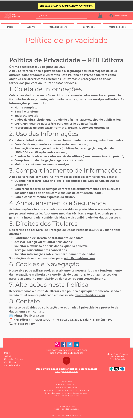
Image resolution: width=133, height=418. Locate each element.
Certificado (10, 362)
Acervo (7, 356)
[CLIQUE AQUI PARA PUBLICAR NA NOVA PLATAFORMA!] (66, 6)
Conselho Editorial (13, 359)
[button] (100, 15)
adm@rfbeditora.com (79, 258)
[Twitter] (69, 344)
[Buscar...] (61, 15)
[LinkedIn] (76, 344)
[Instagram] (57, 344)
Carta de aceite (12, 365)
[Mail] (66, 361)
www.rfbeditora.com (90, 295)
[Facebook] (63, 344)
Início (7, 353)
